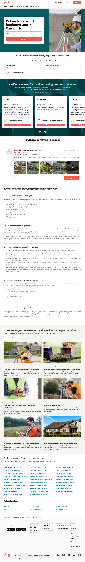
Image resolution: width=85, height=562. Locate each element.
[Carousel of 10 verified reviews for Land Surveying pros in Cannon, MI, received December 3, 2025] (42, 107)
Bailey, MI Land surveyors (64, 485)
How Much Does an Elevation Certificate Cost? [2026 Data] (20, 406)
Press (71, 533)
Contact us (73, 538)
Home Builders (34, 506)
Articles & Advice (34, 6)
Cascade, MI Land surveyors (38, 476)
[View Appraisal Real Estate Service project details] (23, 73)
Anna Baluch (47, 402)
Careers (72, 531)
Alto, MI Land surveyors (63, 488)
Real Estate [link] (7, 517)
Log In (68, 2)
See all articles (11, 338)
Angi (5, 402)
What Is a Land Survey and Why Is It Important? (60, 443)
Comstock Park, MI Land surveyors (14, 485)
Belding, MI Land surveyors (38, 467)
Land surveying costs (10, 229)
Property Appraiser (62, 506)
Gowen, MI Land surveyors (12, 479)
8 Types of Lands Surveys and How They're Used (21, 443)
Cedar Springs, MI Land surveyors (14, 473)
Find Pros (24, 39)
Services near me (35, 533)
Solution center (61, 525)
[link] (5, 120)
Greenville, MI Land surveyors (13, 494)
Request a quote (18, 125)
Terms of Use (18, 553)
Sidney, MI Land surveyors (64, 470)
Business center (48, 531)
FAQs (58, 531)
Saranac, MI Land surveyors (64, 479)
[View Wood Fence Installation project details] (62, 66)
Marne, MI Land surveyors (64, 473)
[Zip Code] (24, 34)
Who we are (73, 528)
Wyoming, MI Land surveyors (65, 482)
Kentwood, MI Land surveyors (39, 491)
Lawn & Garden (20, 6)
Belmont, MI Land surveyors (12, 470)
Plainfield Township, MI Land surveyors (16, 476)
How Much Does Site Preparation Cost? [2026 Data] (61, 369)
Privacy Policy (26, 553)
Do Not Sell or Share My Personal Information (38, 555)
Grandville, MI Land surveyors (65, 491)
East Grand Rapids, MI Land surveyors (41, 479)
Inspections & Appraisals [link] (18, 517)
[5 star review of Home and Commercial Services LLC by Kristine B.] (51, 112)
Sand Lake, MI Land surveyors (13, 482)
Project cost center (62, 528)
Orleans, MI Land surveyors (38, 494)
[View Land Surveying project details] (23, 66)
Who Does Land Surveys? (52, 405)
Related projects (42, 501)
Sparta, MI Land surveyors (12, 488)
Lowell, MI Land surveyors (38, 473)
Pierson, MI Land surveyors (38, 470)
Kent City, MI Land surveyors (38, 482)
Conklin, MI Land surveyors (64, 467)
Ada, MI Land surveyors (11, 491)
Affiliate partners (75, 546)
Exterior (12, 6)
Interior (6, 6)
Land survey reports (10, 284)
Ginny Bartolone (9, 440)
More (27, 6)
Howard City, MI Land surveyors (65, 476)
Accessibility (19, 555)
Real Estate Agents (36, 509)
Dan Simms (7, 366)
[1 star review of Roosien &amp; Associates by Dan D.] (17, 112)
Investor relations (75, 536)
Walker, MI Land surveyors (38, 485)
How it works (73, 525)
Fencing (6, 509)
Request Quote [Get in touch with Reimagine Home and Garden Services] (71, 178)
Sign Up (76, 2)
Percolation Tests (61, 509)
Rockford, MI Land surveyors (12, 467)
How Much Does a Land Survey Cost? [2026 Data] (21, 369)
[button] (20, 167)
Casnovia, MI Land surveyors (39, 488)
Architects (7, 506)
